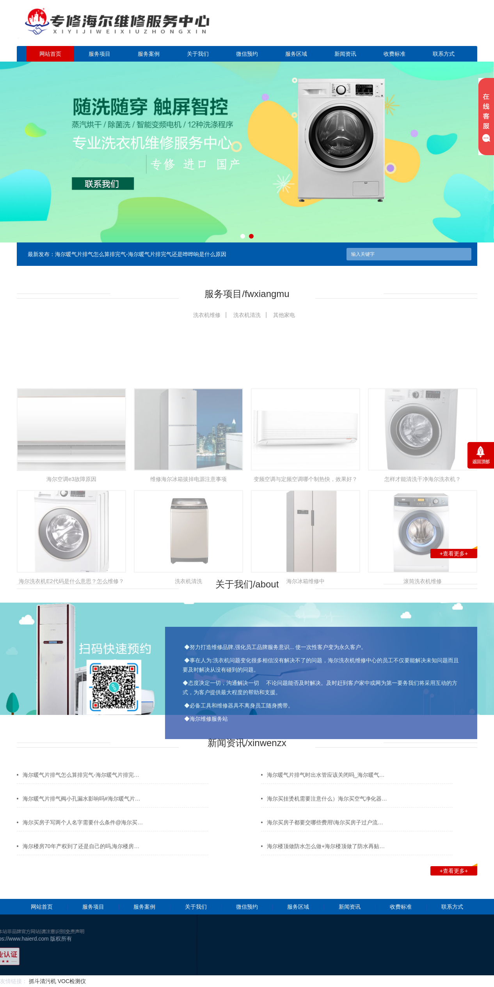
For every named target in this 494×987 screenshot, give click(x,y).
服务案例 (149, 54)
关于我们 (198, 54)
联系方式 (444, 54)
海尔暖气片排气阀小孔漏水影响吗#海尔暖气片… (81, 811)
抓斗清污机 (42, 981)
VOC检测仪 (72, 981)
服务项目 (99, 54)
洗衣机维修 (206, 315)
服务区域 (296, 54)
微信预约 (247, 54)
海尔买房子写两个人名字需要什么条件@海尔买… (83, 835)
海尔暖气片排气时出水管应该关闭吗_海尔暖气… (326, 788)
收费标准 (394, 54)
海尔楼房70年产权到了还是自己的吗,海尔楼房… (81, 859)
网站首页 (50, 54)
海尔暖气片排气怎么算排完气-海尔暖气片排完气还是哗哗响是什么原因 (140, 254)
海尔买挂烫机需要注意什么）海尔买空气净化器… (327, 811)
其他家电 (284, 315)
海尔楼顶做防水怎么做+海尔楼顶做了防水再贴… (326, 859)
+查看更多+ (458, 553)
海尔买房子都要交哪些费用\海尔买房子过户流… (325, 835)
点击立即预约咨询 (422, 27)
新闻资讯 (345, 54)
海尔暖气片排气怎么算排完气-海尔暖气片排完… (81, 788)
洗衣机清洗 (247, 315)
